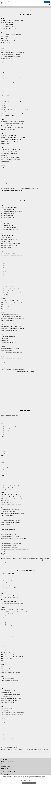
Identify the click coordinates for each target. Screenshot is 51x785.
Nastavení (33, 782)
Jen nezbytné (26, 782)
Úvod (2, 6)
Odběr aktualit (6, 774)
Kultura (5, 6)
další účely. (28, 777)
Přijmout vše (18, 782)
